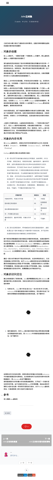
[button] (26, 426)
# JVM (7, 413)
